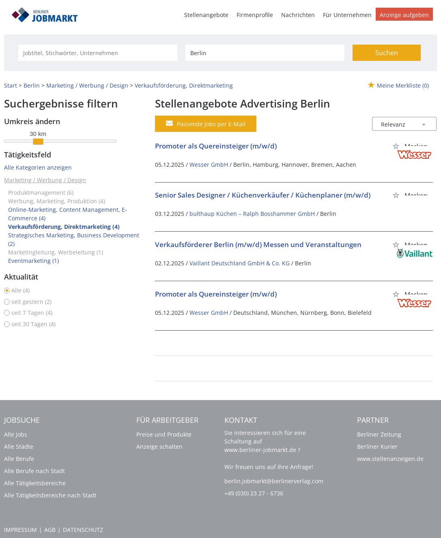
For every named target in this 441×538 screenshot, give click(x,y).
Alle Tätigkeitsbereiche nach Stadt (50, 495)
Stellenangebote (206, 15)
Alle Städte (18, 446)
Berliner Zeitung (379, 434)
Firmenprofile (255, 15)
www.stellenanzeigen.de (390, 459)
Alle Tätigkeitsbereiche (35, 483)
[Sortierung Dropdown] (424, 124)
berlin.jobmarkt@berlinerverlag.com (273, 481)
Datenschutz (83, 530)
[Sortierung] (396, 124)
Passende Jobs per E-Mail (205, 124)
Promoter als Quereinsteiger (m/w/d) (216, 146)
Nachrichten (298, 15)
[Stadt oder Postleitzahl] (264, 53)
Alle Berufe (19, 459)
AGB (50, 530)
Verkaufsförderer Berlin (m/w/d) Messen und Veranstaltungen (258, 244)
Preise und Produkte (163, 434)
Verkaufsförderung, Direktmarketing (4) (64, 226)
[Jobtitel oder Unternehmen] (97, 53)
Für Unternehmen (347, 15)
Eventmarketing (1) (33, 261)
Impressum (20, 530)
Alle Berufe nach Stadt (34, 471)
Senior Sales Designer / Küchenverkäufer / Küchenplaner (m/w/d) (262, 195)
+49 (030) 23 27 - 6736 (253, 493)
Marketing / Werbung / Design (45, 180)
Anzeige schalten (159, 446)
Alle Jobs (15, 434)
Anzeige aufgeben (404, 15)
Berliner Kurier (377, 446)
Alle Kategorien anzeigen (38, 167)
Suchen (386, 52)
